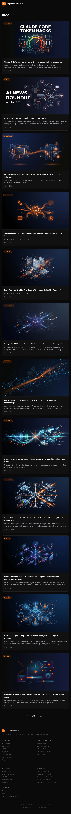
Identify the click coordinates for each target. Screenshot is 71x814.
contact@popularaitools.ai (10, 796)
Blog (3, 760)
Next (40, 716)
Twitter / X (5, 791)
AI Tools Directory (7, 743)
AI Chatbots (41, 754)
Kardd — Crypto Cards (44, 780)
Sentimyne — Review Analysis (47, 777)
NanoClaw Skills (7, 757)
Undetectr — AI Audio (44, 774)
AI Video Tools (41, 749)
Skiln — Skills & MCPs (44, 771)
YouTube (4, 794)
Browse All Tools (7, 780)
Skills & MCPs (6, 746)
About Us (5, 782)
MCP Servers (6, 749)
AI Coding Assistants (44, 752)
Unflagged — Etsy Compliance (47, 782)
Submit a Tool (6, 771)
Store (3, 763)
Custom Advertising (8, 774)
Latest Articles (6, 777)
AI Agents (5, 752)
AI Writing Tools (42, 743)
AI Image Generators (44, 746)
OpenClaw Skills (7, 754)
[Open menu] (67, 4)
